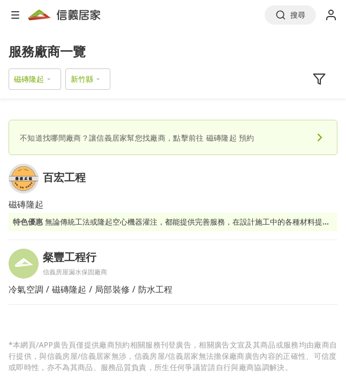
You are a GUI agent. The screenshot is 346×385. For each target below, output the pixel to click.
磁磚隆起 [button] (29, 79)
